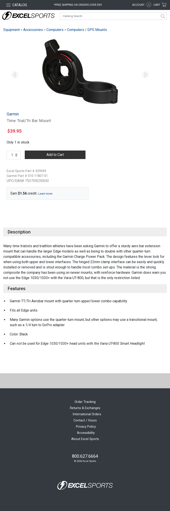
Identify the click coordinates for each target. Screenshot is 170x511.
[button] (14, 75)
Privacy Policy (86, 427)
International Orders (87, 414)
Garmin (13, 114)
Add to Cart (55, 155)
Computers (55, 30)
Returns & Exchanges (85, 408)
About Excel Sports (85, 439)
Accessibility (86, 433)
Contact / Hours (85, 420)
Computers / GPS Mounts (87, 30)
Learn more (45, 193)
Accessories (33, 30)
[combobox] (113, 16)
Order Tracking (85, 402)
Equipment (11, 30)
